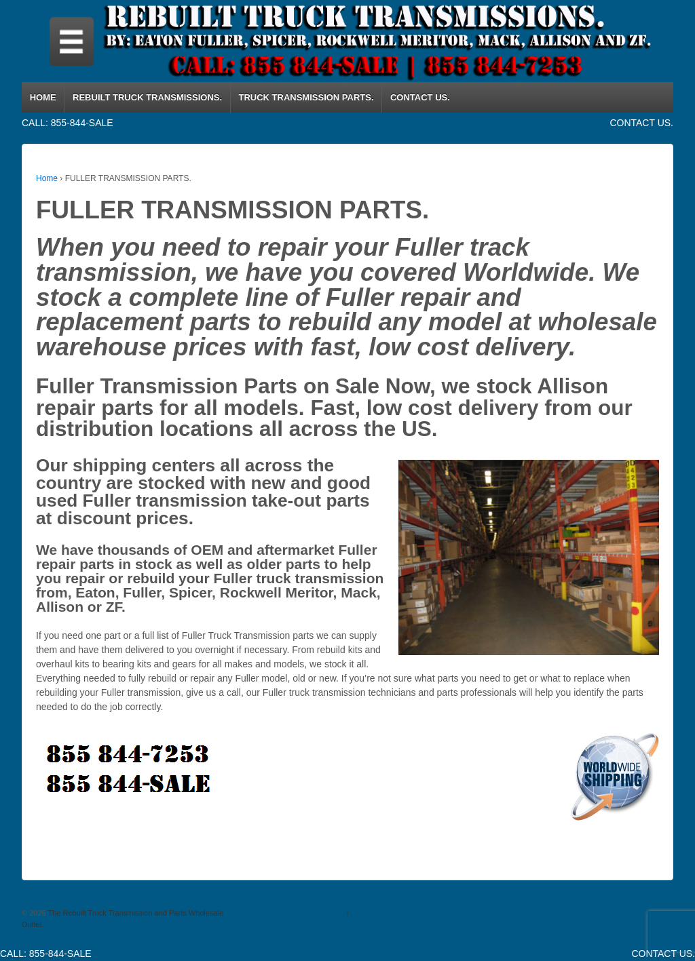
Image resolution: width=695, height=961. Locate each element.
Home (47, 178)
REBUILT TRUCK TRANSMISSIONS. (147, 97)
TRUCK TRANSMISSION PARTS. (305, 97)
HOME (43, 97)
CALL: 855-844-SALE (67, 122)
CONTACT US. (420, 97)
